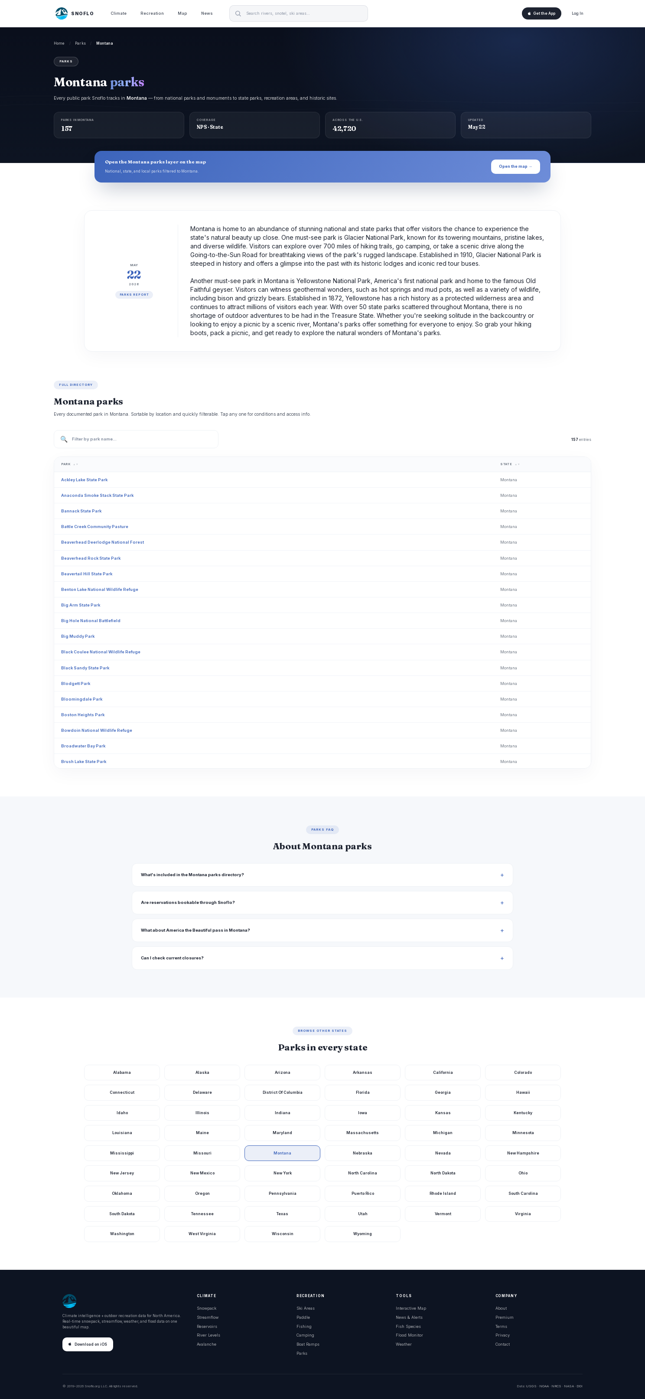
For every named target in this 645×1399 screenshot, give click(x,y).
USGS (531, 1386)
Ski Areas (305, 1308)
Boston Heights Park (82, 714)
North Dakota (443, 1173)
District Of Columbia (283, 1092)
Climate (119, 13)
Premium (504, 1317)
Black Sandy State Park (85, 667)
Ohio (523, 1173)
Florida (363, 1092)
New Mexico (202, 1173)
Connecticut (122, 1092)
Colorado (523, 1072)
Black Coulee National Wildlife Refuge (100, 651)
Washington (122, 1233)
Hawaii (523, 1092)
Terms (501, 1326)
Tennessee (202, 1213)
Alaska (202, 1072)
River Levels (208, 1335)
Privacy (502, 1335)
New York (283, 1173)
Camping (305, 1335)
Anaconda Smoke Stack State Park (97, 495)
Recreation (152, 13)
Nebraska (362, 1153)
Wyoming (362, 1233)
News (207, 13)
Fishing (304, 1326)
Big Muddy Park (77, 636)
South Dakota (122, 1213)
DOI (580, 1386)
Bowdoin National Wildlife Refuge (96, 730)
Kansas (443, 1112)
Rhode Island (443, 1193)
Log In (577, 13)
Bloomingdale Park (81, 699)
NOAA (544, 1386)
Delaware (202, 1092)
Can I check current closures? (172, 957)
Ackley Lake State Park (84, 479)
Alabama (122, 1072)
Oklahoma (122, 1193)
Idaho (122, 1112)
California (443, 1072)
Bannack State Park (81, 511)
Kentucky (523, 1112)
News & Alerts (409, 1317)
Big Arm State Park (80, 605)
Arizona (282, 1072)
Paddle (303, 1317)
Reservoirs (207, 1326)
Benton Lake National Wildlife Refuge (99, 589)
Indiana (282, 1112)
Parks (80, 43)
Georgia (443, 1092)
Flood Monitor (409, 1335)
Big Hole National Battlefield (91, 620)
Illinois (202, 1112)
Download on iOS (87, 1344)
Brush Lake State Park (83, 761)
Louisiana (122, 1132)
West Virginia (202, 1233)
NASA (569, 1386)
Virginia (523, 1213)
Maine (202, 1132)
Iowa (362, 1112)
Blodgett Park (75, 683)
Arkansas (362, 1072)
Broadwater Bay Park (83, 746)
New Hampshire (523, 1153)
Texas (282, 1213)
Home (59, 43)
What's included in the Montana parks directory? (192, 874)
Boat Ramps (307, 1344)
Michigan (443, 1132)
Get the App (541, 13)
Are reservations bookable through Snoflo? (188, 902)
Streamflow (207, 1317)
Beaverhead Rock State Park (91, 558)
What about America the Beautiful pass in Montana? (195, 930)
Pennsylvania (282, 1193)
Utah (363, 1213)
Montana (282, 1153)
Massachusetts (362, 1132)
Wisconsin (282, 1233)
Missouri (202, 1153)
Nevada (443, 1153)
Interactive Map (411, 1308)
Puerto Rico (363, 1193)
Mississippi (122, 1153)
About (501, 1308)
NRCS (556, 1386)
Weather (404, 1344)
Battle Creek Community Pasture (94, 526)
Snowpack (206, 1308)
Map (182, 13)
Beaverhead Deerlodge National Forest (102, 542)
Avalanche (206, 1344)
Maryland (282, 1132)
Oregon (202, 1193)
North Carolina (362, 1173)
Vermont (443, 1213)
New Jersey (122, 1173)
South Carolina (523, 1193)
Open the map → (515, 166)
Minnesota (523, 1132)
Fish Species (408, 1326)
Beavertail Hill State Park (86, 573)
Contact (502, 1344)
